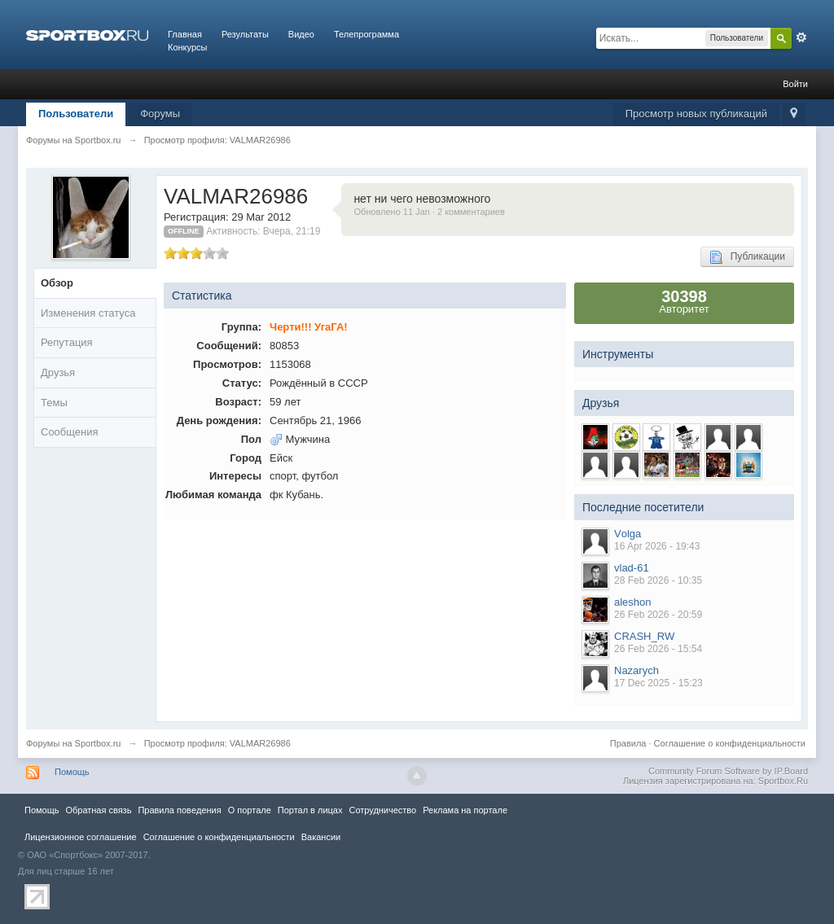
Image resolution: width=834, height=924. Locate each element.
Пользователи (75, 113)
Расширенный (801, 37)
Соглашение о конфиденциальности (729, 743)
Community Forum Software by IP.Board (728, 771)
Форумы (160, 113)
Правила (628, 743)
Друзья (58, 372)
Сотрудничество (382, 810)
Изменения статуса (88, 313)
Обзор (57, 283)
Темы (54, 402)
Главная (185, 34)
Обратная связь (98, 810)
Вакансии (320, 837)
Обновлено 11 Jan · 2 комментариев (428, 212)
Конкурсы (187, 47)
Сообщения (70, 432)
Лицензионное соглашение (80, 837)
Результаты (245, 34)
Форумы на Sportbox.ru (73, 743)
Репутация (67, 342)
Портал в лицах (310, 810)
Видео (301, 34)
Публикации (747, 257)
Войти (795, 84)
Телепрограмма (366, 34)
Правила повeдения (179, 810)
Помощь (72, 772)
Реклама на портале (465, 810)
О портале (249, 810)
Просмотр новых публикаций (696, 113)
